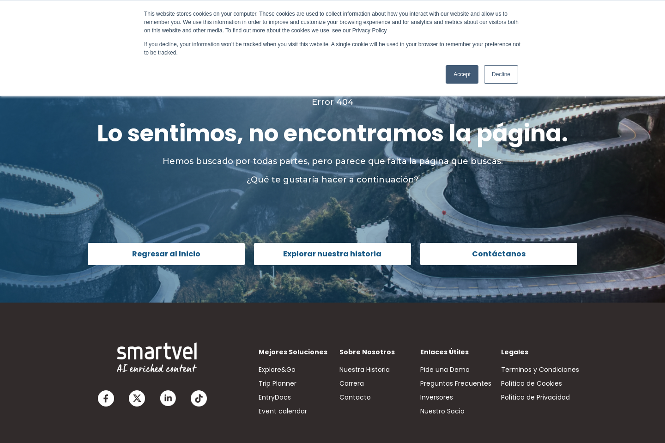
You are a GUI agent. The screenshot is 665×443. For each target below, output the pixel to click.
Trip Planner (277, 383)
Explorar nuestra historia (332, 254)
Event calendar (283, 411)
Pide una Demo (445, 369)
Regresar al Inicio (166, 254)
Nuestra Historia (364, 369)
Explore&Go (277, 369)
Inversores (436, 397)
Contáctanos (499, 254)
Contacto (355, 397)
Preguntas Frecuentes (455, 383)
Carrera (351, 383)
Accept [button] (462, 74)
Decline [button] (501, 74)
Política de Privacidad (535, 397)
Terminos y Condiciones (540, 369)
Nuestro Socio (442, 411)
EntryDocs (275, 397)
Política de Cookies (531, 383)
